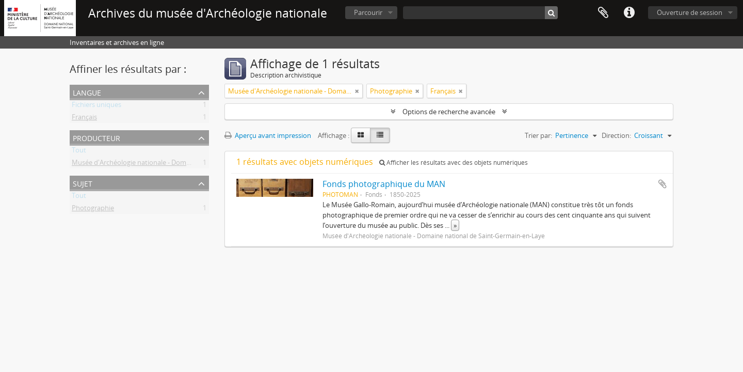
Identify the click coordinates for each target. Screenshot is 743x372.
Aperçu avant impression (267, 135)
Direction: (616, 135)
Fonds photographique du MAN (383, 184)
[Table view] (380, 135)
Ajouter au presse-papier (662, 184)
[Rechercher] (551, 12)
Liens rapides (629, 13)
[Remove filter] (357, 91)
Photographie (93, 209)
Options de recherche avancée (449, 111)
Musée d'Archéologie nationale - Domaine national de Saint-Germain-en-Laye (189, 164)
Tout (79, 152)
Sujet (82, 183)
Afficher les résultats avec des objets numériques (453, 162)
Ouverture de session (689, 12)
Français (84, 118)
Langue (87, 92)
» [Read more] (455, 225)
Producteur (96, 137)
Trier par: (538, 135)
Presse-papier (603, 13)
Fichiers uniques (96, 106)
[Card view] (360, 135)
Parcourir (368, 12)
